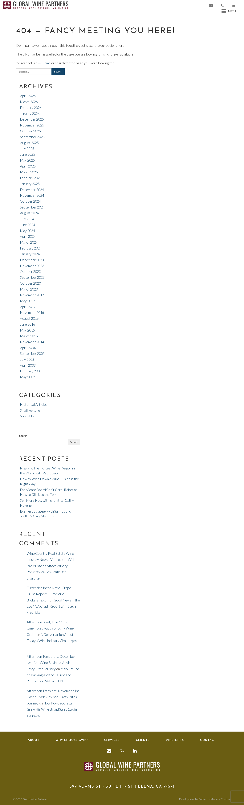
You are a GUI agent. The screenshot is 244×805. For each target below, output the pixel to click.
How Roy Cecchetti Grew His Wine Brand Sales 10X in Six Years (52, 709)
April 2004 (28, 348)
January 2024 (30, 254)
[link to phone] (222, 5)
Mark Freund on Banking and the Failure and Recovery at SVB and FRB (53, 675)
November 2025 (32, 125)
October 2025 (30, 131)
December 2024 (32, 190)
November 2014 (32, 342)
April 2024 (28, 236)
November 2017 (32, 295)
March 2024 (29, 242)
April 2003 (28, 365)
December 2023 (32, 260)
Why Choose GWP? (72, 739)
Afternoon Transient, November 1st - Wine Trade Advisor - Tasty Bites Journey (53, 697)
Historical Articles (33, 404)
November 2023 (32, 266)
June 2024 (27, 225)
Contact (208, 739)
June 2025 (27, 154)
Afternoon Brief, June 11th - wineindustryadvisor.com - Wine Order (50, 628)
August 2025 (29, 143)
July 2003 (27, 359)
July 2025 (27, 149)
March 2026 (29, 102)
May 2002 (27, 377)
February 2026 (31, 107)
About (33, 739)
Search (23, 435)
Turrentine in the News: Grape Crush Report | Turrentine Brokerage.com (49, 594)
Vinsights (27, 416)
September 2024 (32, 207)
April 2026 (28, 96)
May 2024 (27, 231)
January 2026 (30, 113)
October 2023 (30, 271)
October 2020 (30, 283)
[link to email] (211, 5)
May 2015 (27, 330)
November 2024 (32, 195)
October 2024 (30, 201)
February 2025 (31, 178)
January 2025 (30, 184)
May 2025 (27, 160)
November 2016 (32, 312)
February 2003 (31, 371)
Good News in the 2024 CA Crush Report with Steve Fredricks (53, 606)
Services (112, 739)
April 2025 (28, 166)
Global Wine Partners (35, 799)
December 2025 (32, 119)
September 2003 (32, 353)
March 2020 (29, 289)
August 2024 (29, 213)
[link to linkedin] (233, 5)
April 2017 (28, 307)
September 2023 (32, 277)
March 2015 (29, 336)
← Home (44, 63)
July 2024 (27, 219)
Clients (143, 739)
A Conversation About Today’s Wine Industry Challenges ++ (52, 640)
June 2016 (27, 324)
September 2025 (32, 137)
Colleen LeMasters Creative (214, 799)
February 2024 (31, 248)
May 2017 (27, 301)
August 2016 (29, 318)
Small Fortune (30, 410)
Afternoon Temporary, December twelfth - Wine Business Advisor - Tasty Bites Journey (51, 662)
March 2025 (29, 172)
